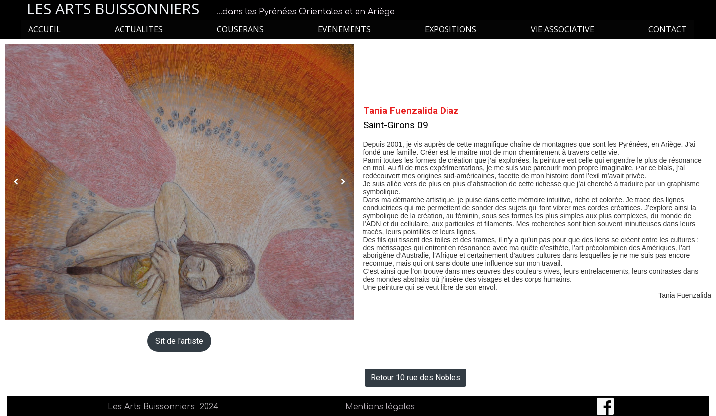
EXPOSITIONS (450, 29)
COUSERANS (240, 29)
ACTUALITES (139, 29)
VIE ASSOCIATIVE (562, 29)
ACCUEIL (44, 29)
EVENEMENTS (344, 29)
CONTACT (667, 29)
